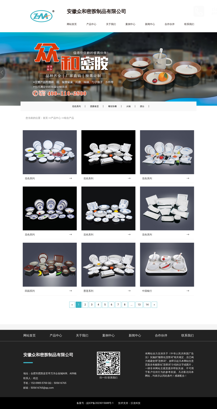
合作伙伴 (170, 24)
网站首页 (72, 24)
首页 (45, 117)
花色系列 (76, 106)
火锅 (128, 106)
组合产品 (69, 117)
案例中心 (130, 24)
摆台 (142, 106)
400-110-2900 (182, 13)
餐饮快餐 (112, 106)
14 (147, 304)
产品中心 (91, 24)
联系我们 (189, 24)
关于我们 (111, 24)
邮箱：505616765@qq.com (38, 387)
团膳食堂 (94, 106)
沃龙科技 (135, 403)
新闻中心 (150, 24)
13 (139, 304)
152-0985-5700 (183, 9)
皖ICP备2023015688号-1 (100, 403)
